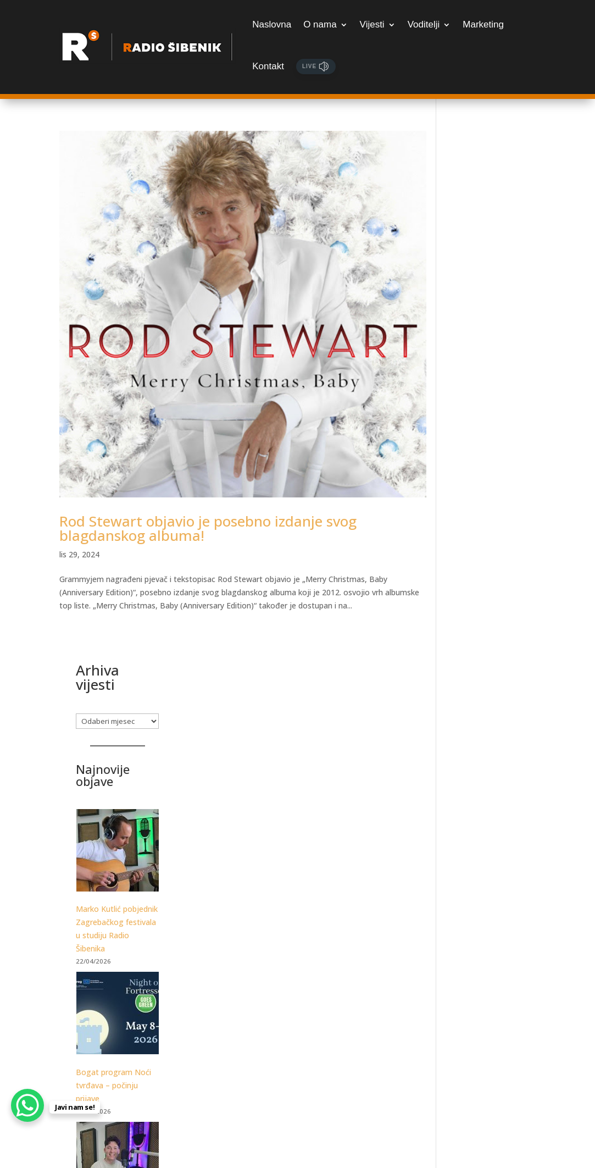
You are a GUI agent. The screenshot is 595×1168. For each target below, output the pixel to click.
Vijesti (372, 24)
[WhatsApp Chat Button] (27, 1105)
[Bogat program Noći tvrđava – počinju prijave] (494, 499)
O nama (319, 24)
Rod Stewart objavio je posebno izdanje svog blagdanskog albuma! (208, 512)
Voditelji (424, 24)
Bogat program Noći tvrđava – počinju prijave (490, 569)
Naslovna (271, 24)
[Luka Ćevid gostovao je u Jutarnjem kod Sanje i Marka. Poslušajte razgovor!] (494, 649)
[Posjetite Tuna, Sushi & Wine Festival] (494, 813)
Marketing (483, 24)
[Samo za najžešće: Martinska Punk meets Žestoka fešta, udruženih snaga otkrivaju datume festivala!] (494, 949)
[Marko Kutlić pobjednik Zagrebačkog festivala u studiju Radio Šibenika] (494, 337)
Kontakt (268, 66)
